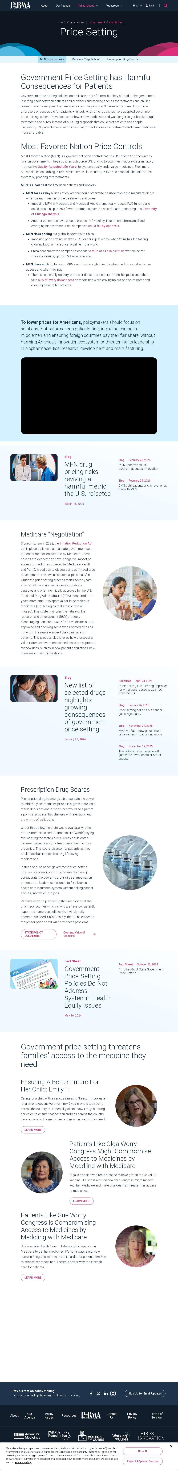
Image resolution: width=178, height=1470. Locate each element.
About (44, 5)
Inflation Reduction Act (76, 546)
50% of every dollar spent (56, 280)
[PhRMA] (20, 5)
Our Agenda (63, 5)
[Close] (171, 1446)
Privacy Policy (132, 1415)
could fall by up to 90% (104, 226)
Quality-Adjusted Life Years (57, 166)
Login (150, 5)
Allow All (143, 1451)
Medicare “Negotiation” (86, 59)
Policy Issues (88, 5)
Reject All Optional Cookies (142, 1461)
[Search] (166, 5)
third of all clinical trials (108, 251)
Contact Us (112, 1415)
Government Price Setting (106, 22)
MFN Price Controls (52, 59)
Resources (114, 5)
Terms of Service (156, 1415)
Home (58, 22)
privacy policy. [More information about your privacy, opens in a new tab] (23, 1462)
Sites (137, 5)
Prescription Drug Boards (122, 59)
